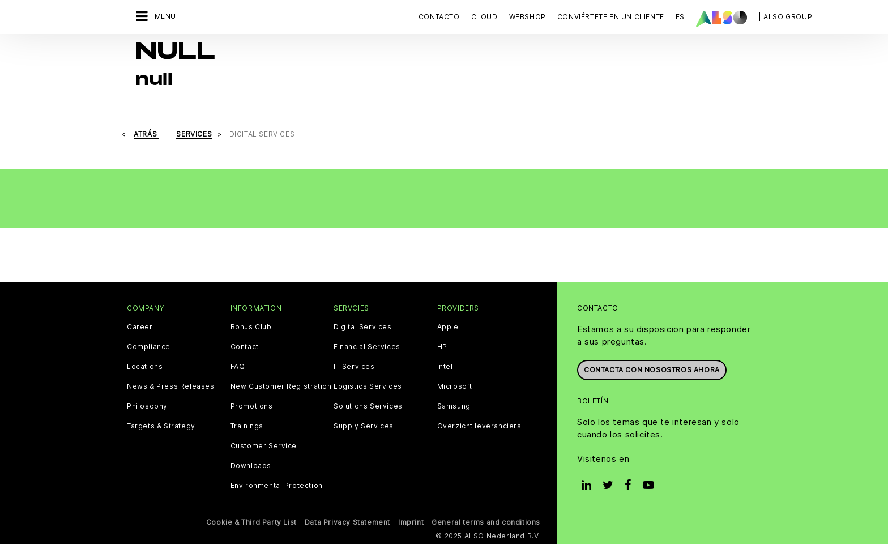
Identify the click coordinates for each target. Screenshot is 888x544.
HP (442, 347)
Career (140, 327)
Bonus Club (251, 327)
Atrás (146, 134)
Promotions (251, 406)
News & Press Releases (171, 386)
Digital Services (363, 327)
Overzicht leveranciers (479, 426)
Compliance (148, 347)
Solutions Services (368, 406)
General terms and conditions (486, 522)
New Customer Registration (281, 386)
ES (680, 16)
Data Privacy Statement (347, 522)
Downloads (250, 466)
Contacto (439, 16)
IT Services (354, 367)
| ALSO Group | (787, 16)
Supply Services (364, 426)
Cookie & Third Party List (251, 522)
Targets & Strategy (161, 426)
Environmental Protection (276, 486)
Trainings (246, 426)
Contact (244, 347)
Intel (445, 367)
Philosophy (147, 406)
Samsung (454, 406)
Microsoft (454, 386)
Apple (448, 327)
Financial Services (367, 347)
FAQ (237, 367)
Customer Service (263, 446)
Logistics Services (368, 386)
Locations (145, 367)
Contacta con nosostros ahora (652, 370)
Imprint (411, 522)
